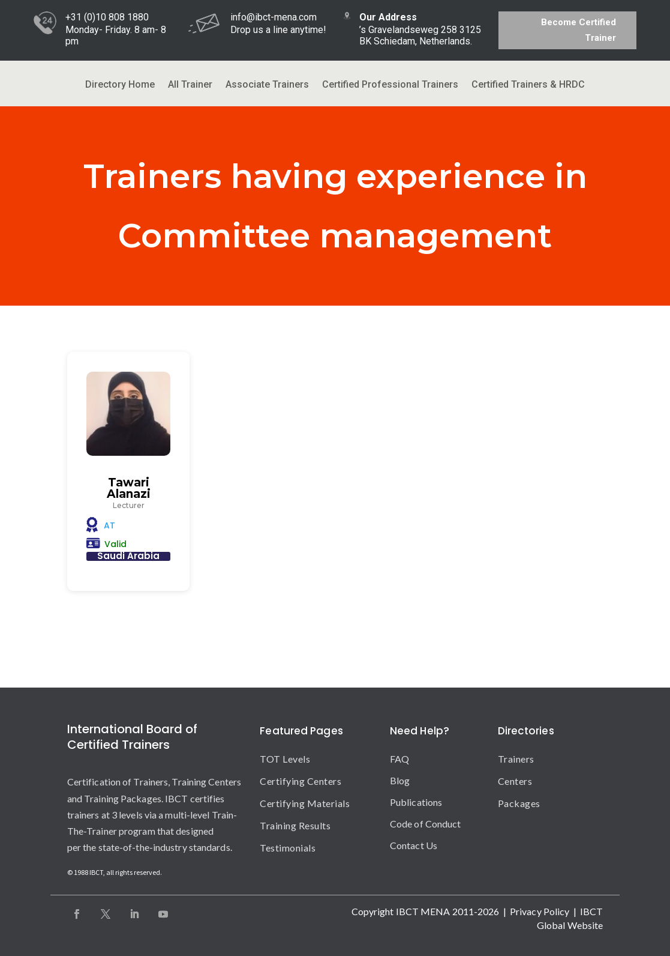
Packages (519, 803)
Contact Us (413, 845)
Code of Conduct (425, 823)
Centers (515, 781)
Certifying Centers (300, 781)
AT (109, 525)
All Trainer (190, 85)
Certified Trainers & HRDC (528, 85)
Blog (400, 780)
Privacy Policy (539, 911)
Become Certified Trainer (578, 30)
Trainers (516, 758)
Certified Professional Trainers (390, 85)
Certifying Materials (305, 803)
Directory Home (120, 85)
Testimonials (288, 847)
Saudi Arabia (128, 555)
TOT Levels (285, 758)
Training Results (295, 825)
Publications (416, 802)
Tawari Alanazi (129, 488)
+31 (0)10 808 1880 (107, 17)
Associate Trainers (267, 85)
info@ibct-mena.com (273, 17)
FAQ (399, 758)
